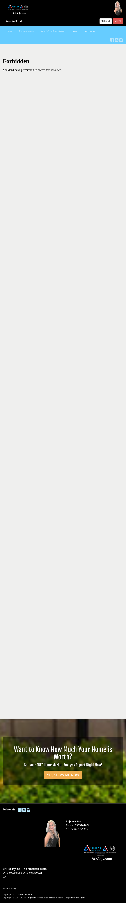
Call (118, 21)
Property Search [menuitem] (26, 30)
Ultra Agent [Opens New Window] (79, 897)
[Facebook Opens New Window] (112, 39)
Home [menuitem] (9, 30)
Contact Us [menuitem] (89, 30)
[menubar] (63, 30)
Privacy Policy (9, 888)
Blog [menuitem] (75, 30)
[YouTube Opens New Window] (116, 39)
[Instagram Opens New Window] (121, 39)
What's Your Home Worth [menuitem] (53, 30)
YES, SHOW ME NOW (63, 775)
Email (106, 21)
